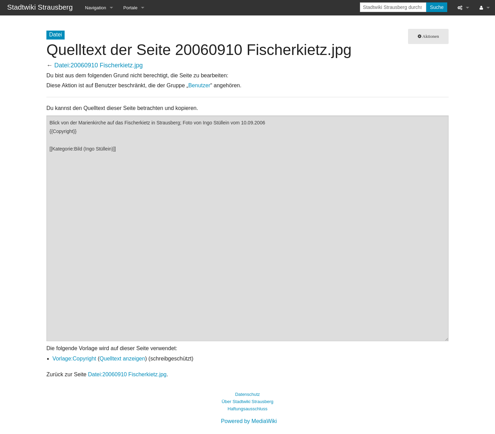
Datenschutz (247, 394)
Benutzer (199, 85)
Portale (130, 7)
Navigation (95, 7)
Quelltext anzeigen (122, 358)
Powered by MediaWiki (249, 421)
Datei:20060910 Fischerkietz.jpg (98, 65)
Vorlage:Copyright (74, 358)
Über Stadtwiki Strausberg (247, 401)
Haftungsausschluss (247, 408)
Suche (437, 7)
